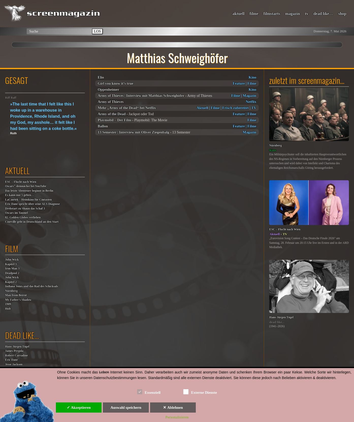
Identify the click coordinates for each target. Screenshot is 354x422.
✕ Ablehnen (173, 407)
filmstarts (271, 13)
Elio (101, 77)
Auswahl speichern (125, 407)
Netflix (251, 102)
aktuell (239, 13)
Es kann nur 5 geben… (19, 195)
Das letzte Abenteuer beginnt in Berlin (29, 190)
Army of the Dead (112, 114)
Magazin (249, 96)
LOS (97, 31)
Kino (252, 77)
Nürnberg (11, 291)
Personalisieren (177, 417)
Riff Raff (10, 97)
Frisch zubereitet (235, 108)
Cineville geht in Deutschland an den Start (31, 221)
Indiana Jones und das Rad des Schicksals (31, 286)
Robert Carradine (16, 355)
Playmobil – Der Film (114, 120)
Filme (251, 83)
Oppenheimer (108, 89)
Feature (239, 83)
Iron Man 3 (12, 268)
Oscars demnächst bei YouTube (25, 186)
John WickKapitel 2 (12, 280)
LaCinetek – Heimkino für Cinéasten (28, 199)
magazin (292, 13)
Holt (8, 308)
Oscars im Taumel (16, 213)
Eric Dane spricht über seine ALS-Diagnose (32, 204)
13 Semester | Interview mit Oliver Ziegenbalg (133, 132)
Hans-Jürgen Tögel (17, 346)
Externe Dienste (200, 392)
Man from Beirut (16, 295)
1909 (8, 304)
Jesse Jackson (13, 364)
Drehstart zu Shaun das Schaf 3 (25, 208)
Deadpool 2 (12, 273)
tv (306, 13)
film (11, 248)
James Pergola (14, 351)
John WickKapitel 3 (12, 262)
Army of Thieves (111, 102)
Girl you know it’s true (115, 83)
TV (253, 108)
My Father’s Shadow (18, 300)
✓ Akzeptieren (79, 407)
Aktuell (202, 108)
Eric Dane (11, 359)
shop (342, 13)
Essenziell (149, 392)
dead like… (323, 13)
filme (254, 13)
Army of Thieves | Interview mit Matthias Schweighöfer (141, 96)
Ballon (103, 126)
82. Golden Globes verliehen (23, 217)
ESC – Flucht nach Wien (20, 182)
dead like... (276, 322)
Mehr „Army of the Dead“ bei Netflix (127, 108)
